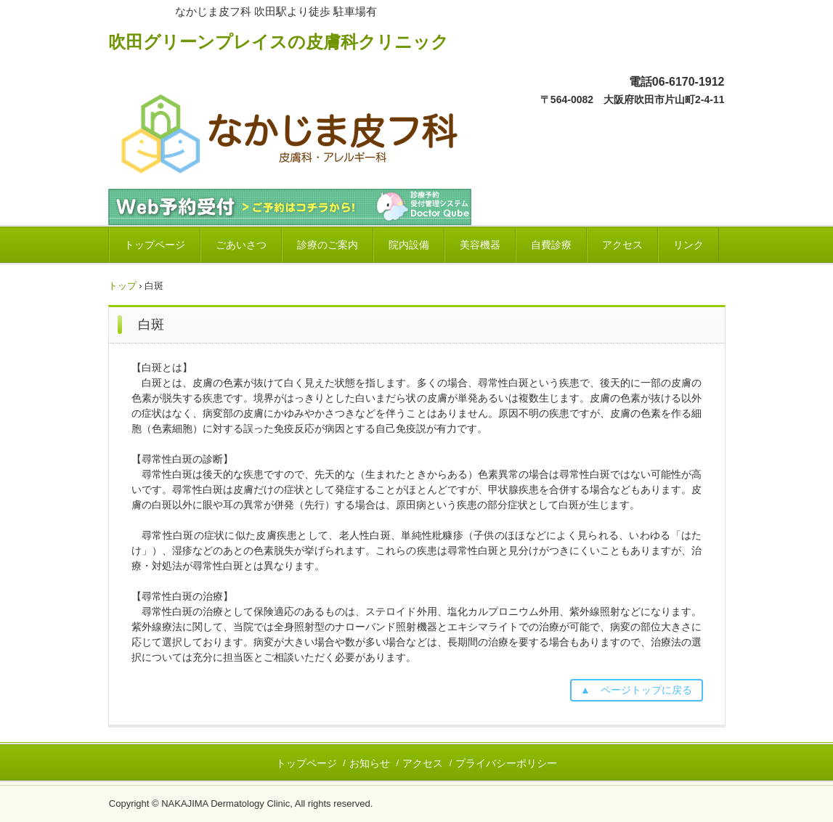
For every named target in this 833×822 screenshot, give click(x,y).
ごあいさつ (241, 245)
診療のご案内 (327, 245)
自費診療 (551, 245)
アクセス (622, 245)
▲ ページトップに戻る (636, 690)
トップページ (154, 245)
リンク (688, 245)
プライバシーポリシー (506, 763)
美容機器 (480, 245)
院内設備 (409, 245)
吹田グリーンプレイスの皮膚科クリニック (278, 41)
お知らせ (369, 763)
